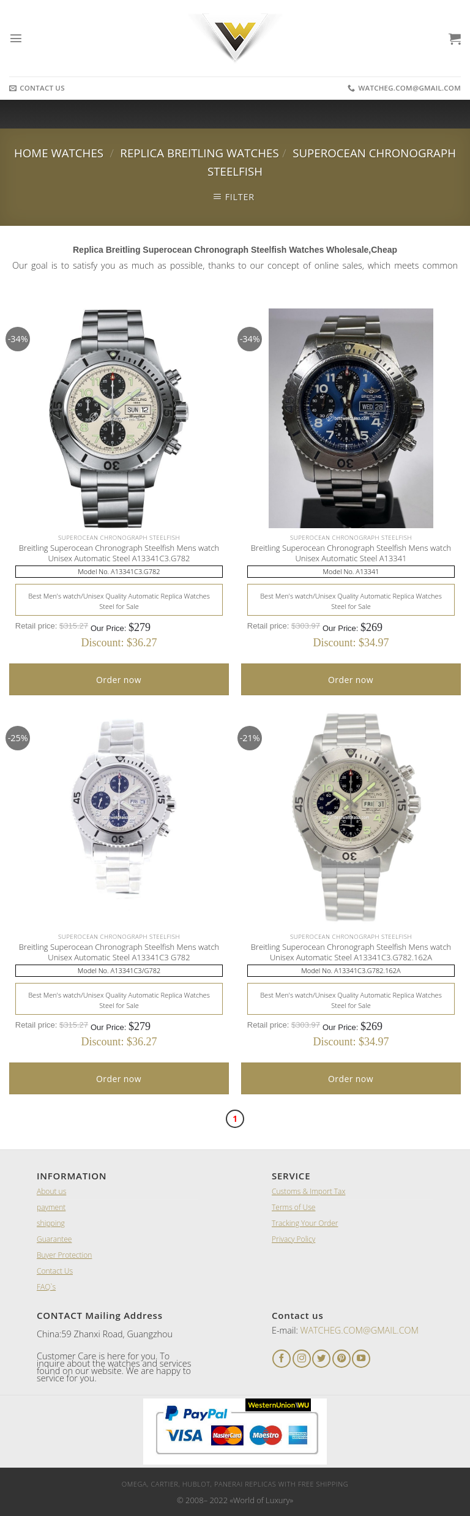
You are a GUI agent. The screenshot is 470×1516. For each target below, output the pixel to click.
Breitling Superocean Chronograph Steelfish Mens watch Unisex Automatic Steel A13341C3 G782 (119, 952)
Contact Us (55, 1271)
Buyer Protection (64, 1255)
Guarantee (54, 1239)
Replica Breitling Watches (199, 152)
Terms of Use (293, 1207)
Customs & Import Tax (308, 1191)
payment (51, 1207)
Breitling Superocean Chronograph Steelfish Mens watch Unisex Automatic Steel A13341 (351, 553)
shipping (51, 1223)
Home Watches (58, 152)
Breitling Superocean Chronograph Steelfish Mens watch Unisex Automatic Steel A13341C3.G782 (119, 553)
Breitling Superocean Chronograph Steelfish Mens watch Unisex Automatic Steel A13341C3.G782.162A (351, 952)
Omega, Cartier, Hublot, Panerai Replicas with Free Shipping (235, 1483)
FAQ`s (46, 1287)
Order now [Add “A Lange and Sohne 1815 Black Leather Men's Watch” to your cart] (118, 679)
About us (51, 1191)
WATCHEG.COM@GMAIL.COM (359, 1330)
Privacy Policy (293, 1239)
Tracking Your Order (305, 1223)
